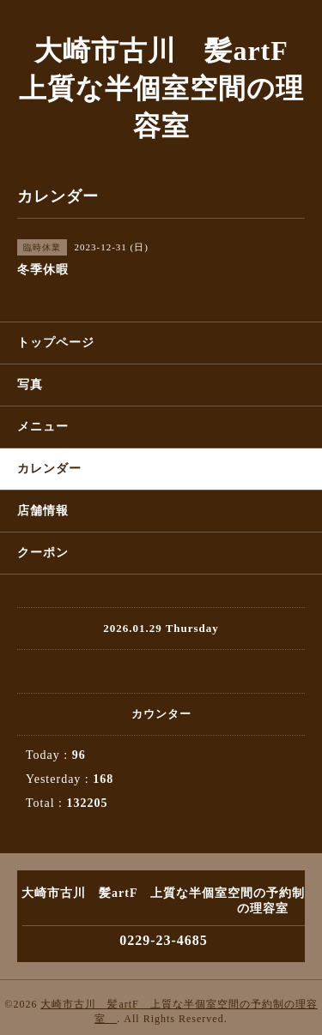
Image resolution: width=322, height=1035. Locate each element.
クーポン (43, 552)
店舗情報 (43, 510)
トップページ (55, 342)
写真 (30, 384)
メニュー (43, 426)
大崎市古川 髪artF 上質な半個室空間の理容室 (167, 88)
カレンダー (49, 468)
